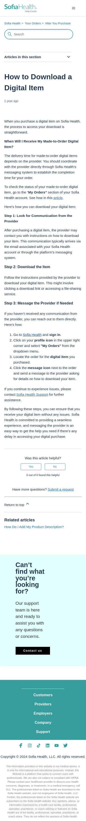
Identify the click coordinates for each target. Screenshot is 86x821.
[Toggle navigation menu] (73, 8)
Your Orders (33, 23)
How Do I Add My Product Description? (34, 527)
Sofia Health (12, 23)
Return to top (17, 504)
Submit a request (61, 489)
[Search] (39, 34)
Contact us (32, 650)
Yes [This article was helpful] (31, 466)
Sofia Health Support (32, 394)
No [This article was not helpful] (55, 466)
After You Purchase (58, 23)
